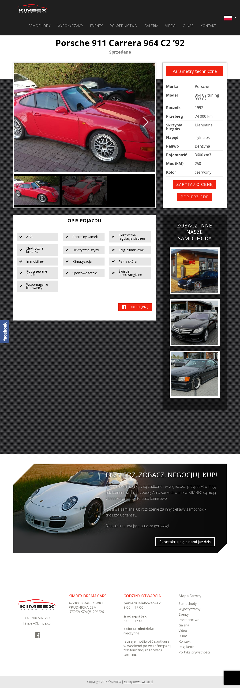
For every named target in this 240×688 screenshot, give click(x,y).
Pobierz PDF (195, 196)
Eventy (96, 25)
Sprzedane (120, 52)
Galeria (151, 25)
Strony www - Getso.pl (138, 682)
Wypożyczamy (70, 25)
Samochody (39, 25)
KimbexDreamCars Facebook (4, 331)
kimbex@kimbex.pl (37, 623)
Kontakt (208, 25)
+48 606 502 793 (37, 618)
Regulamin (187, 647)
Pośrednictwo (123, 25)
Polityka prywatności (194, 652)
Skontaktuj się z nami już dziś (185, 541)
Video (170, 25)
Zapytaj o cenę (194, 185)
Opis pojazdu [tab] (84, 220)
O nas (188, 25)
